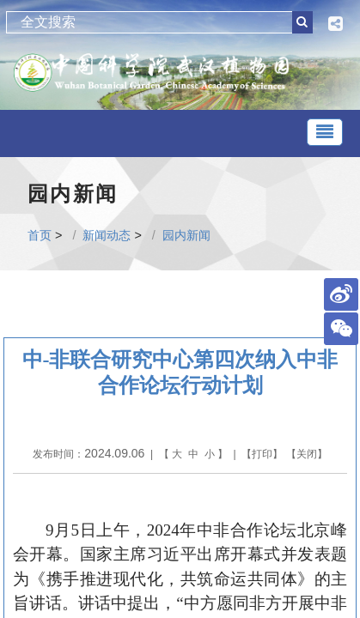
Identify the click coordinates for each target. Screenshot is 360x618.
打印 (262, 454)
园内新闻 (186, 235)
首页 (39, 235)
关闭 (306, 454)
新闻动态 (106, 235)
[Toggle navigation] (325, 132)
